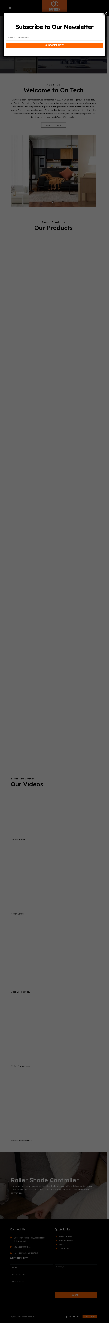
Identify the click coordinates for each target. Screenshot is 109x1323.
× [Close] (105, 13)
